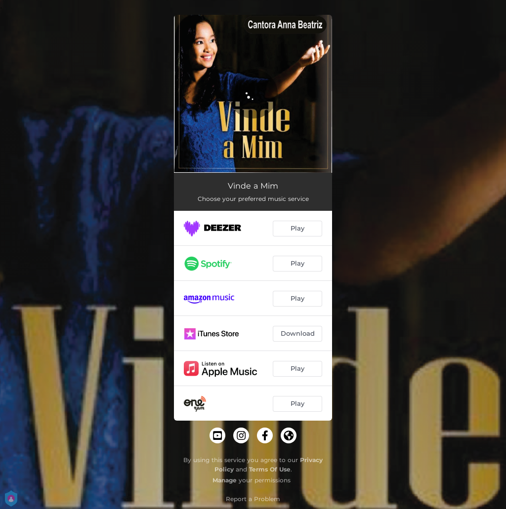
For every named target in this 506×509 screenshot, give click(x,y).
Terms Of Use (270, 469)
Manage (224, 480)
